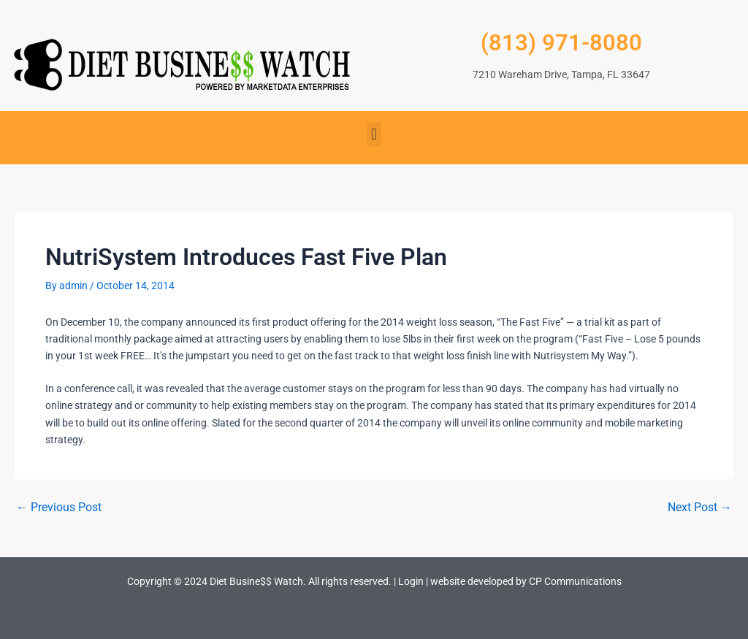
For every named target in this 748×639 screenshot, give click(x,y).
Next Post (700, 507)
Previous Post (59, 507)
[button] (374, 134)
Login (411, 581)
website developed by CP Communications (526, 581)
